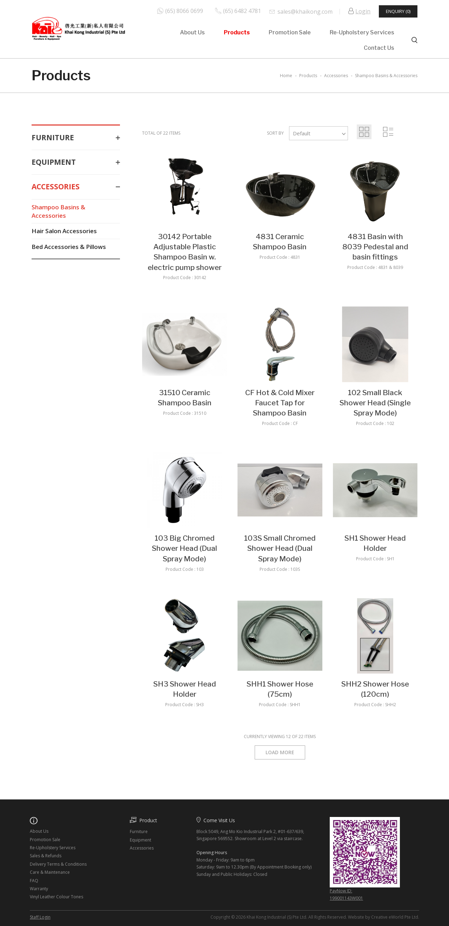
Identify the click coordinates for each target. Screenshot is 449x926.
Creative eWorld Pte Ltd (394, 917)
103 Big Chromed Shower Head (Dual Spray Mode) (184, 548)
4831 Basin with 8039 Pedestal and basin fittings (375, 247)
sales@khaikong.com (305, 11)
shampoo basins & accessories (386, 76)
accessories (336, 76)
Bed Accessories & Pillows (69, 247)
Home (286, 76)
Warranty (39, 889)
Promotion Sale (290, 32)
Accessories (76, 187)
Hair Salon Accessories (64, 231)
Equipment (76, 162)
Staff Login (40, 917)
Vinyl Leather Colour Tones (56, 897)
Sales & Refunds (45, 856)
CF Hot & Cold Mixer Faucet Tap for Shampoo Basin (280, 403)
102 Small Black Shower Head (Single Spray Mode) (375, 403)
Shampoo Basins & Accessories (58, 211)
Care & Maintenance (50, 872)
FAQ (34, 881)
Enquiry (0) (398, 11)
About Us (192, 32)
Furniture (76, 138)
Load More (280, 752)
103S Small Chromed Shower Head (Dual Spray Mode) (280, 548)
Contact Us (379, 48)
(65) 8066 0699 (184, 11)
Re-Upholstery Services (362, 32)
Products (237, 32)
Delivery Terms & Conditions (58, 864)
